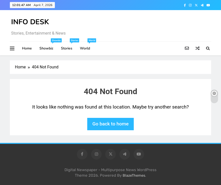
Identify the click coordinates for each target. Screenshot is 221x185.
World (87, 46)
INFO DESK (30, 22)
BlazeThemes (134, 175)
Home (27, 48)
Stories (68, 46)
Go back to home (110, 124)
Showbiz (48, 46)
